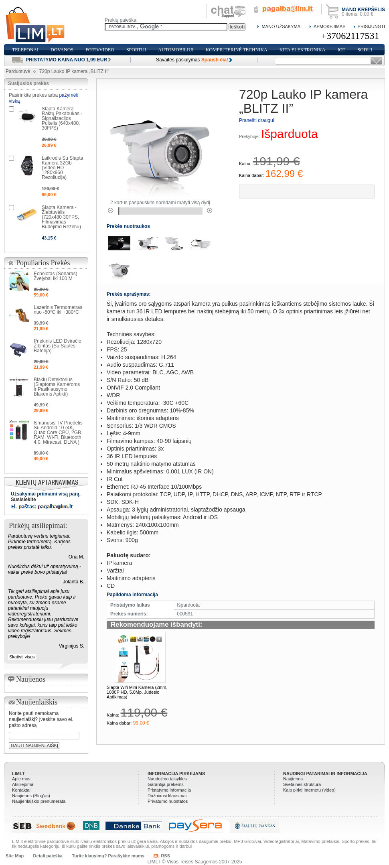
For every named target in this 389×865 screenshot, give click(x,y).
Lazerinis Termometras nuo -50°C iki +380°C (58, 310)
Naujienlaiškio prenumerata (38, 801)
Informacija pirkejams (176, 773)
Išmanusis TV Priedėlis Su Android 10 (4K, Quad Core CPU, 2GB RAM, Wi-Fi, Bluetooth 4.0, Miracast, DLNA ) (58, 432)
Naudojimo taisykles (167, 778)
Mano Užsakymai (281, 26)
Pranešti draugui (256, 120)
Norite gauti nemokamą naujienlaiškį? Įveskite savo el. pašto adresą (41, 719)
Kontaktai (21, 790)
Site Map (15, 855)
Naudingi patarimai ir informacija (325, 773)
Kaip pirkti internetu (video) (309, 790)
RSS (165, 855)
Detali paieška (48, 855)
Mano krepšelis (363, 9)
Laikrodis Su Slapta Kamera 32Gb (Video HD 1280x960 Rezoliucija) (62, 167)
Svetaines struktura (302, 784)
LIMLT (18, 773)
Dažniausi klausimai (167, 795)
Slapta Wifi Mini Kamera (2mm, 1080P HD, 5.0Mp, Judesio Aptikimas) (137, 692)
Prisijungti (371, 26)
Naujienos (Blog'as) (31, 795)
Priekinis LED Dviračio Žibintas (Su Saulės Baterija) (57, 345)
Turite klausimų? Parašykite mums (108, 855)
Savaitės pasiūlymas (192, 60)
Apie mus (21, 778)
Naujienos (293, 778)
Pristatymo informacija (169, 790)
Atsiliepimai (23, 784)
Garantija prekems (166, 784)
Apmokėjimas (329, 26)
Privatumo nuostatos (168, 801)
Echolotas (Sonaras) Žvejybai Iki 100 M (55, 276)
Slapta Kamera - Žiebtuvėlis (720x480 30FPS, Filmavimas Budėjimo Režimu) (61, 217)
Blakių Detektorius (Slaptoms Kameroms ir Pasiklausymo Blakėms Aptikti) (57, 387)
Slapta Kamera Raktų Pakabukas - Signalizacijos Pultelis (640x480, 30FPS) (62, 118)
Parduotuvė (18, 71)
